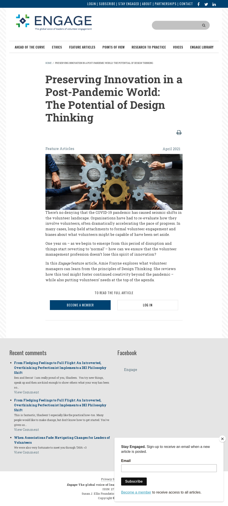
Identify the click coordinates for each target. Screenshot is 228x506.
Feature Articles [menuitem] (82, 47)
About (147, 3)
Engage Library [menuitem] (202, 47)
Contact (186, 3)
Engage (130, 369)
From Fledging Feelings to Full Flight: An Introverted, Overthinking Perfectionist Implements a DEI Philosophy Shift (60, 368)
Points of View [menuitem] (113, 47)
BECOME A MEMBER (80, 305)
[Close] (222, 438)
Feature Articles (59, 148)
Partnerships (166, 3)
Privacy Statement (114, 479)
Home (48, 63)
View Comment (26, 392)
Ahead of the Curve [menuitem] (30, 47)
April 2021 (171, 148)
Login (91, 3)
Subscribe (107, 3)
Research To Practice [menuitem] (149, 47)
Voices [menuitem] (178, 47)
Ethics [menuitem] (57, 47)
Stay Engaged (128, 3)
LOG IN (148, 305)
